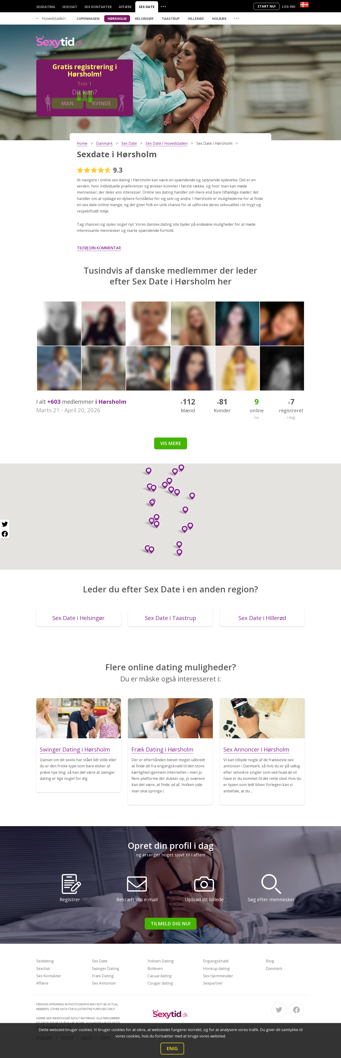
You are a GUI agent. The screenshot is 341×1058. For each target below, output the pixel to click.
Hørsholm (117, 18)
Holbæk (219, 18)
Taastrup (171, 18)
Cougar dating (160, 983)
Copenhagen (88, 18)
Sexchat (69, 6)
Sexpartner (213, 983)
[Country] (304, 4)
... (163, 6)
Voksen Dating (161, 961)
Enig (172, 1048)
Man (67, 103)
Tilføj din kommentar (99, 248)
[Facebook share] (4, 534)
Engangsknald (215, 961)
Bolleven (155, 968)
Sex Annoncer (104, 983)
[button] (169, 490)
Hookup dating (216, 968)
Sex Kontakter (98, 6)
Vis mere (170, 443)
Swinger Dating (105, 968)
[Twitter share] (4, 524)
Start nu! (266, 6)
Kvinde (101, 103)
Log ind (289, 6)
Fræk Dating (103, 975)
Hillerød (196, 18)
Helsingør (144, 18)
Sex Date (147, 6)
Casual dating (160, 975)
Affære (125, 6)
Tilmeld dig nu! (170, 923)
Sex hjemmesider (218, 975)
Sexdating (45, 6)
